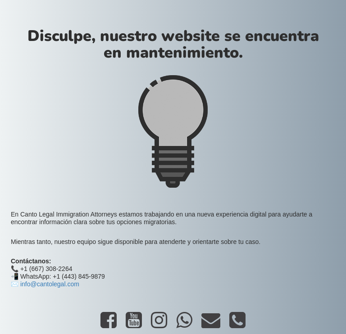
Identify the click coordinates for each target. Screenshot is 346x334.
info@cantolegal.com (49, 284)
